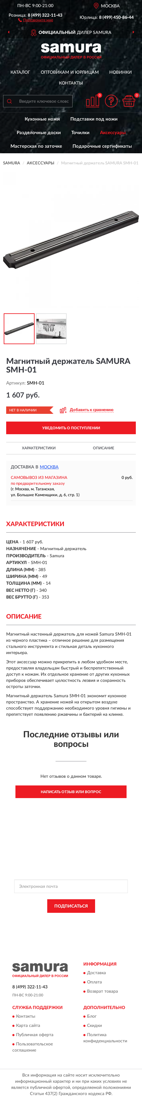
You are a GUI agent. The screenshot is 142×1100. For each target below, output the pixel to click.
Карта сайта (28, 1026)
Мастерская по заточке (36, 146)
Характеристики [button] (39, 448)
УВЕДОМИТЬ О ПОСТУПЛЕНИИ (71, 428)
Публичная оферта (34, 1035)
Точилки (80, 132)
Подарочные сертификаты (102, 146)
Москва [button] (49, 467)
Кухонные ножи (42, 119)
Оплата (94, 982)
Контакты (71, 83)
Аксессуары (113, 132)
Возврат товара (102, 992)
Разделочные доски (39, 132)
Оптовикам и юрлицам (70, 72)
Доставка (96, 973)
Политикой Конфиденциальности (99, 920)
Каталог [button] (20, 72)
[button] (35, 20)
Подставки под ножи (94, 119)
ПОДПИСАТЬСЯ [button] (71, 906)
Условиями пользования (63, 925)
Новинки (120, 72)
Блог (92, 1017)
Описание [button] (103, 448)
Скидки (94, 1026)
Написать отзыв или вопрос (71, 792)
